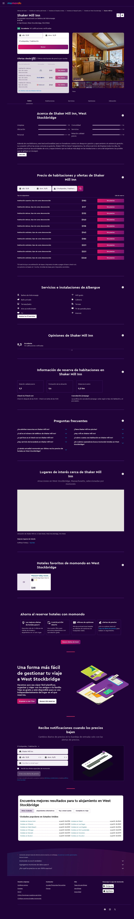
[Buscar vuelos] (3, 10)
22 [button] (58, 70)
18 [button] (38, 70)
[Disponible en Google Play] (108, 886)
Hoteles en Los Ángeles (79, 827)
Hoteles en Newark (26, 833)
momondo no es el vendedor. (71, 861)
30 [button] (64, 75)
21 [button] (53, 70)
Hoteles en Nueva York (27, 821)
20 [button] (49, 70)
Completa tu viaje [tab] (82, 811)
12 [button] (43, 65)
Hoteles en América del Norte (37, 10)
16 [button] (63, 65)
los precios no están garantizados (67, 855)
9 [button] (63, 60)
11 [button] (38, 65)
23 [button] (63, 70)
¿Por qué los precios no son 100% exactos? (71, 868)
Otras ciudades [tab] (27, 811)
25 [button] (38, 75)
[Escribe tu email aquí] (44, 763)
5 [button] (43, 60)
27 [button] (48, 75)
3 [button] (33, 60)
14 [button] (53, 65)
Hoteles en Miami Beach (28, 827)
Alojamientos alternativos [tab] (45, 811)
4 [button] (38, 60)
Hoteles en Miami (76, 821)
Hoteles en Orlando (26, 824)
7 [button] (53, 60)
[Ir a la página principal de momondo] (14, 3)
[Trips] (3, 24)
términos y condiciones (51, 778)
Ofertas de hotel (22, 10)
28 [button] (53, 75)
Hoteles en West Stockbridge (92, 10)
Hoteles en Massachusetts (74, 10)
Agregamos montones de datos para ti (71, 864)
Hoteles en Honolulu (78, 833)
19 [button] (43, 70)
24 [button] (33, 75)
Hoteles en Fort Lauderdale (80, 830)
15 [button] (58, 65)
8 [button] (58, 60)
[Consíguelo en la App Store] (108, 891)
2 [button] (63, 55)
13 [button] (48, 65)
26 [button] (43, 75)
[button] (3, 3)
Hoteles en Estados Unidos (56, 10)
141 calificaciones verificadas (40, 28)
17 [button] (33, 70)
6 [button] (48, 60)
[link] (70, 642)
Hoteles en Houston (77, 836)
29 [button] (58, 75)
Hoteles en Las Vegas (78, 824)
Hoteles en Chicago (27, 830)
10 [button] (33, 65)
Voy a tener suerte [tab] (65, 811)
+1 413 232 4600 (23, 25)
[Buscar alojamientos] (3, 14)
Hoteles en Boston (26, 836)
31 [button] (33, 80)
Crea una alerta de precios (107, 628)
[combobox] (44, 751)
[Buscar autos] (3, 18)
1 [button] (58, 55)
